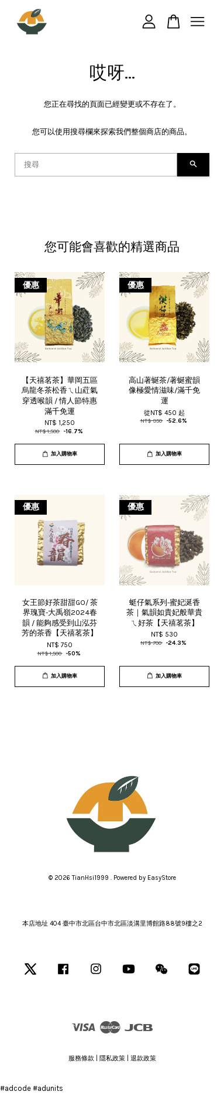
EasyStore (161, 878)
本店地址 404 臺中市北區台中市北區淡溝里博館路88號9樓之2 (112, 923)
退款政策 (143, 1058)
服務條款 (81, 1058)
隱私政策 (112, 1058)
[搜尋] (96, 164)
